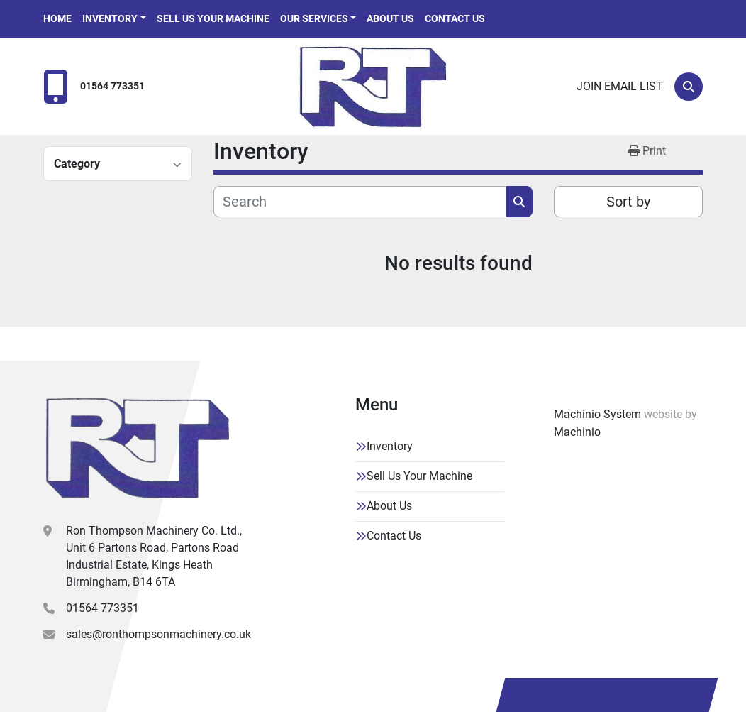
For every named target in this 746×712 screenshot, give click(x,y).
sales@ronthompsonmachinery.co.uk (158, 634)
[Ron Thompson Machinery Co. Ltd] (137, 448)
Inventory (110, 18)
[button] (114, 18)
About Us (390, 18)
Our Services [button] (314, 18)
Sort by (628, 201)
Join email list (620, 86)
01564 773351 (112, 86)
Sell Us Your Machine (213, 18)
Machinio (577, 432)
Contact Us (455, 18)
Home (57, 18)
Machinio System (597, 414)
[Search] (688, 86)
